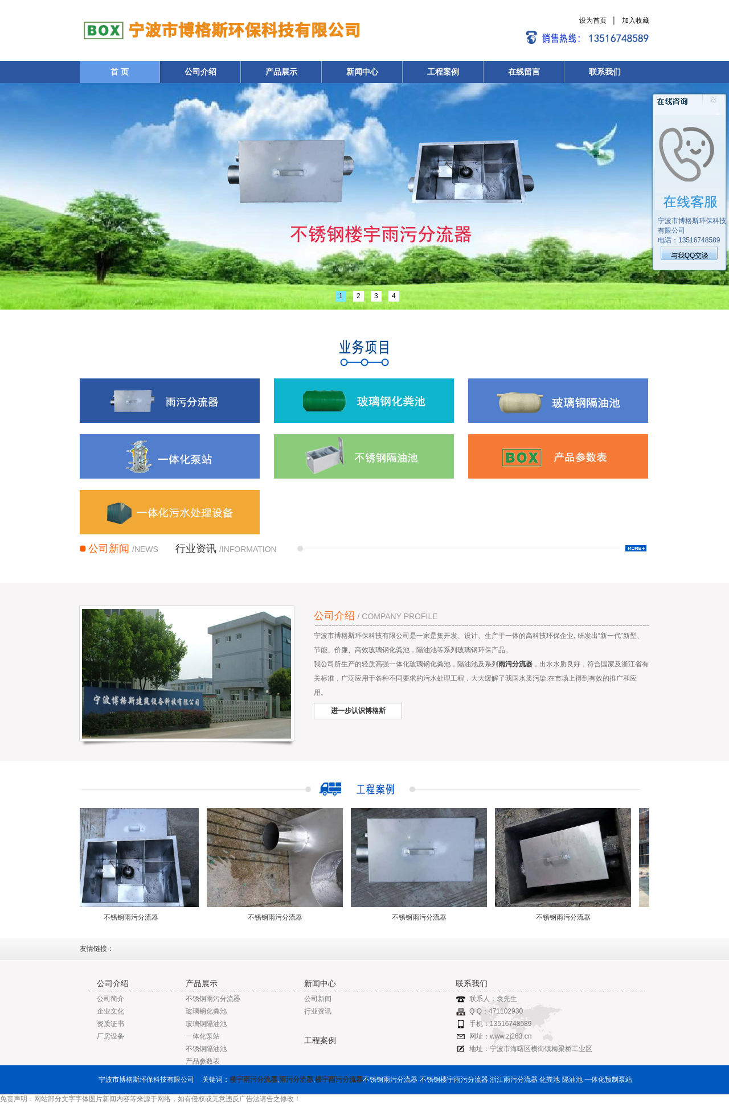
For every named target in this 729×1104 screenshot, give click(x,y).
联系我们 (605, 71)
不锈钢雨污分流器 (133, 917)
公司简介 (110, 999)
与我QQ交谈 (690, 255)
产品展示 (281, 71)
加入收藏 (635, 20)
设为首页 (593, 20)
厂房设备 (110, 1036)
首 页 (119, 71)
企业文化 (110, 1011)
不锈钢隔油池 (206, 1049)
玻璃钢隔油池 (206, 1024)
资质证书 (110, 1024)
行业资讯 (317, 1011)
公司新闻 (317, 999)
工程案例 (443, 71)
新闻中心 (362, 71)
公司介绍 (200, 71)
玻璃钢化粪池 (206, 1011)
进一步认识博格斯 (358, 711)
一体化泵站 (203, 1036)
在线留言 (524, 71)
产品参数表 (203, 1061)
